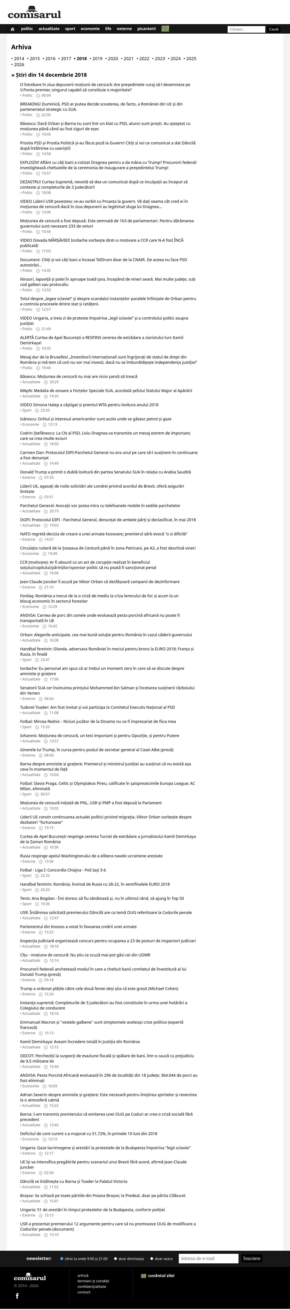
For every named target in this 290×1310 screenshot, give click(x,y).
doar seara (161, 1259)
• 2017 (63, 59)
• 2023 (157, 59)
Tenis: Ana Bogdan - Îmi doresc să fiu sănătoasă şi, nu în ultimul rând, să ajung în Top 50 (102, 899)
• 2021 (126, 59)
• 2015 (32, 59)
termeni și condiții (93, 1281)
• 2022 (142, 59)
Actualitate (50, 29)
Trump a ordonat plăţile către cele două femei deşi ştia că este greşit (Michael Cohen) (99, 989)
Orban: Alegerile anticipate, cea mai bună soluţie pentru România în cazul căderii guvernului (106, 635)
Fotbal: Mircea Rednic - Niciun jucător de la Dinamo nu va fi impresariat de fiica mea (98, 722)
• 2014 (16, 59)
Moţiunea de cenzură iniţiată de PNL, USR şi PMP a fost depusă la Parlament (91, 803)
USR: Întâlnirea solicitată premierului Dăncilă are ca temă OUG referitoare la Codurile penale (106, 913)
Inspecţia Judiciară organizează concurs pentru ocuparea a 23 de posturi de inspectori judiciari (108, 941)
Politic (28, 29)
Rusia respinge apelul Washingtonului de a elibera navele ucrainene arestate (91, 856)
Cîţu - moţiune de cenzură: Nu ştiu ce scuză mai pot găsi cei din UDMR (85, 955)
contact (83, 1292)
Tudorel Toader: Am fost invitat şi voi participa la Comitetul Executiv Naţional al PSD (97, 708)
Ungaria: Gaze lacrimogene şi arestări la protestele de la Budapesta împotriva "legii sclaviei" (105, 1148)
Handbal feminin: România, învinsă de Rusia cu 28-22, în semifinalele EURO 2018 (95, 885)
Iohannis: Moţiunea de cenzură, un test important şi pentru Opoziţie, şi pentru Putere (99, 736)
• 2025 (189, 59)
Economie (93, 29)
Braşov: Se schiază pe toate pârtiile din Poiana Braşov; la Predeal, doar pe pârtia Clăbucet (102, 1196)
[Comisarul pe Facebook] (17, 1296)
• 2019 (95, 59)
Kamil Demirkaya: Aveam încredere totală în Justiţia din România (80, 1042)
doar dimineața (129, 1259)
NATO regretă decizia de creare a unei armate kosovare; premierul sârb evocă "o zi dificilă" (104, 534)
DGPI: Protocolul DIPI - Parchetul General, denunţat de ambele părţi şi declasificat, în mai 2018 (108, 520)
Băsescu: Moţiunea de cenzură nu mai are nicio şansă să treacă (78, 377)
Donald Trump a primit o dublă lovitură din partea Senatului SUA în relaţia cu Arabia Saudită (105, 472)
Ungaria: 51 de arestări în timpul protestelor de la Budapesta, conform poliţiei (92, 1210)
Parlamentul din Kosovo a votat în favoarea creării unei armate (78, 927)
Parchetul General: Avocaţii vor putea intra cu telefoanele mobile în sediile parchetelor (100, 506)
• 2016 (48, 59)
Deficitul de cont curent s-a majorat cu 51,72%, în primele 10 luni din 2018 (88, 1134)
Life (112, 29)
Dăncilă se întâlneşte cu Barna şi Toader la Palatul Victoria (73, 1182)
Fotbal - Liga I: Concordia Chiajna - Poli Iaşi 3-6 (63, 870)
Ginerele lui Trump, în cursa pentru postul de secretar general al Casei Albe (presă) (97, 750)
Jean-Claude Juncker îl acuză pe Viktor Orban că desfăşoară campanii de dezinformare (100, 582)
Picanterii (151, 29)
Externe (128, 29)
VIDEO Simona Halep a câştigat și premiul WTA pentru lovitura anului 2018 (89, 405)
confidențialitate (91, 1287)
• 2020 (110, 59)
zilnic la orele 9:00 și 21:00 (84, 1259)
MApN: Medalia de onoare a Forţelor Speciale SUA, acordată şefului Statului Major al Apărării (106, 391)
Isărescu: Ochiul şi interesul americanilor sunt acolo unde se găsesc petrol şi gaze (96, 419)
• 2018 (79, 59)
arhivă (82, 1276)
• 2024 (173, 59)
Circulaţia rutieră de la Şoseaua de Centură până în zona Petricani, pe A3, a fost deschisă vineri (108, 549)
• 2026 (16, 65)
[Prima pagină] (13, 29)
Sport (72, 29)
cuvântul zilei (158, 1276)
